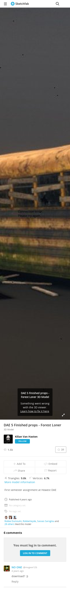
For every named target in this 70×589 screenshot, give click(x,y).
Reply (15, 581)
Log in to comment (35, 553)
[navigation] (5, 3)
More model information (19, 482)
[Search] (57, 3)
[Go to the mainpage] (20, 4)
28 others (9, 524)
